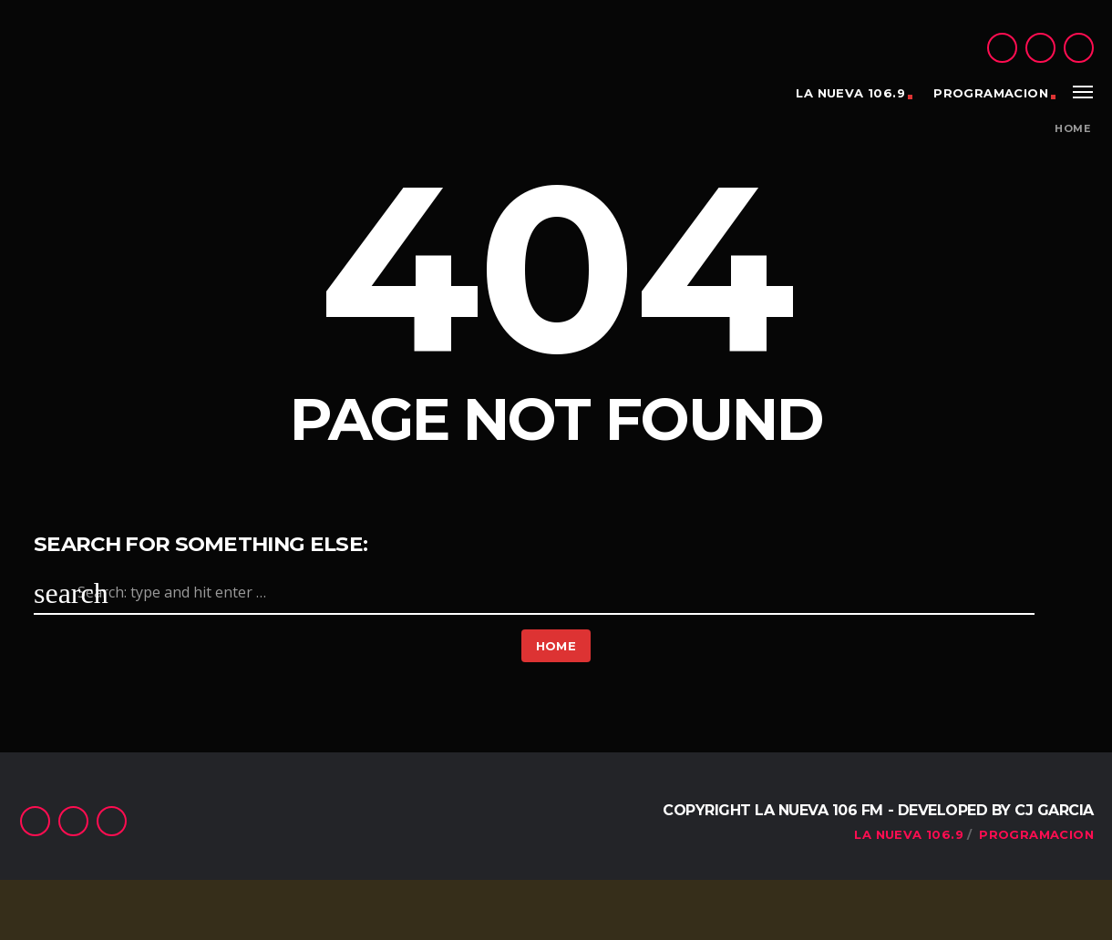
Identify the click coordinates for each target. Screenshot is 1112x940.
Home (1072, 129)
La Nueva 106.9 (850, 93)
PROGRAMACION (990, 93)
